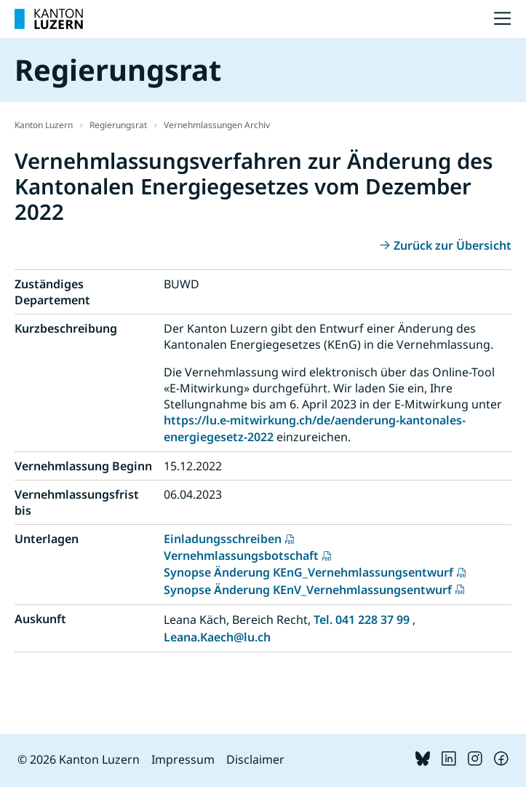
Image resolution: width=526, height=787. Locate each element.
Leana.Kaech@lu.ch (217, 637)
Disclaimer (255, 759)
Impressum (183, 759)
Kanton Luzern (44, 125)
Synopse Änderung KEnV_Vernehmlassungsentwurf (308, 590)
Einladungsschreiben (223, 539)
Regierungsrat (118, 125)
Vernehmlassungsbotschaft (241, 555)
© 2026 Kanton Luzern (78, 759)
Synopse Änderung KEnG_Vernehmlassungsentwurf (308, 572)
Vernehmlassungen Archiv (217, 125)
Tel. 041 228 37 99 (362, 620)
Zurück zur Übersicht (452, 245)
